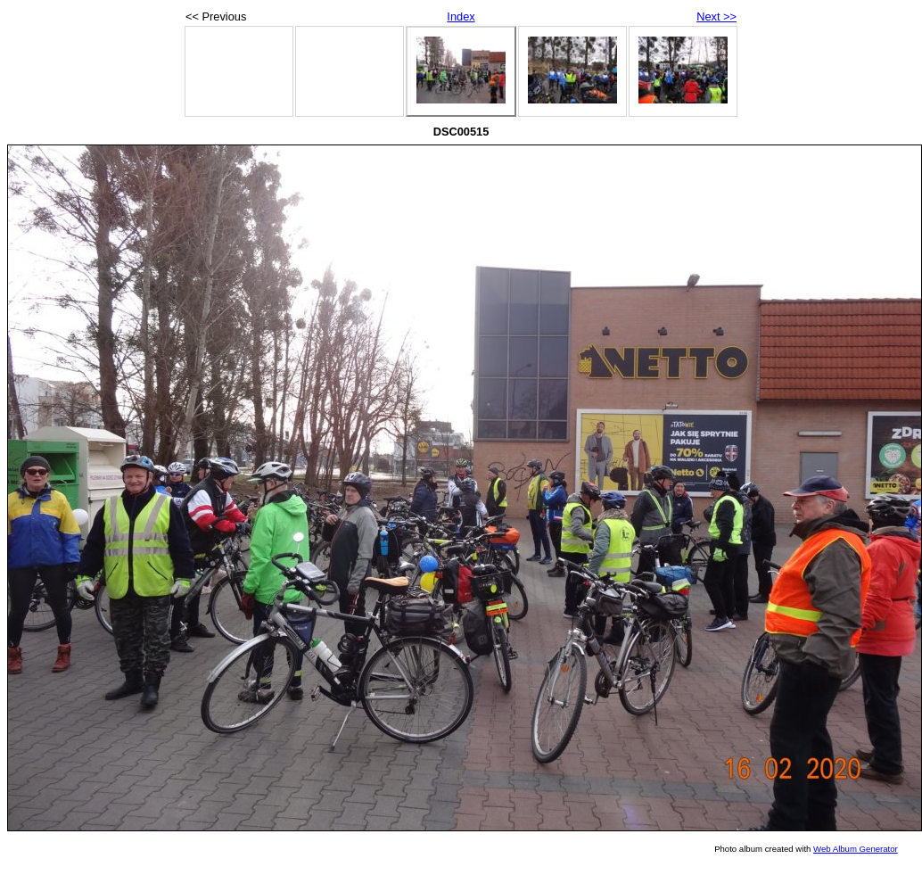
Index (460, 16)
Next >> (716, 16)
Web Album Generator (855, 849)
